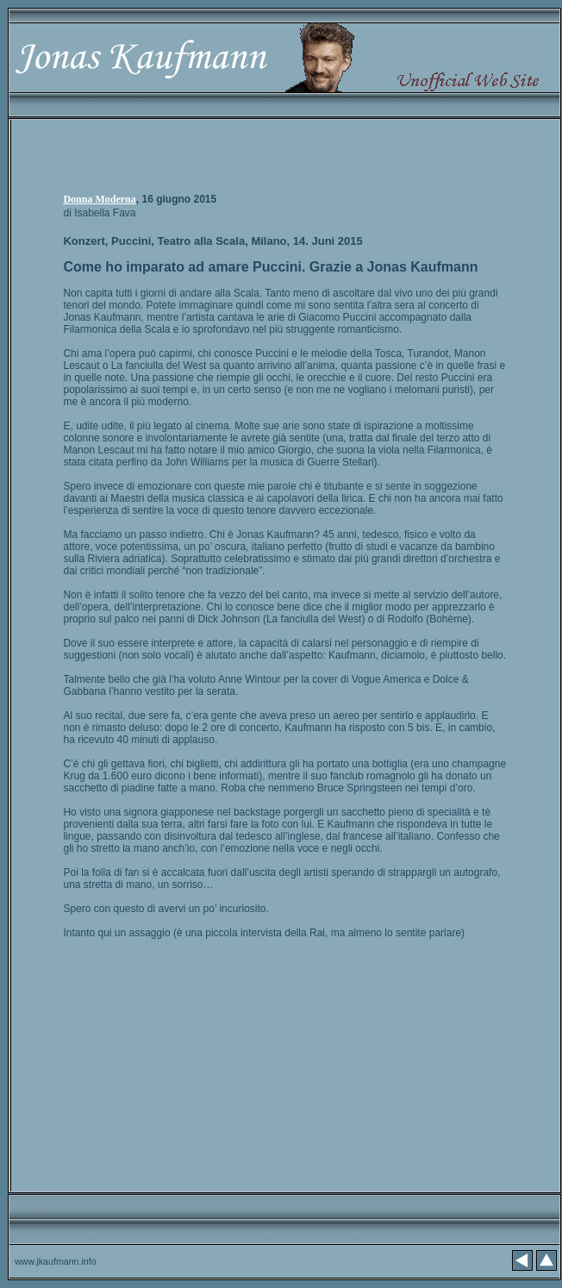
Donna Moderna (99, 199)
